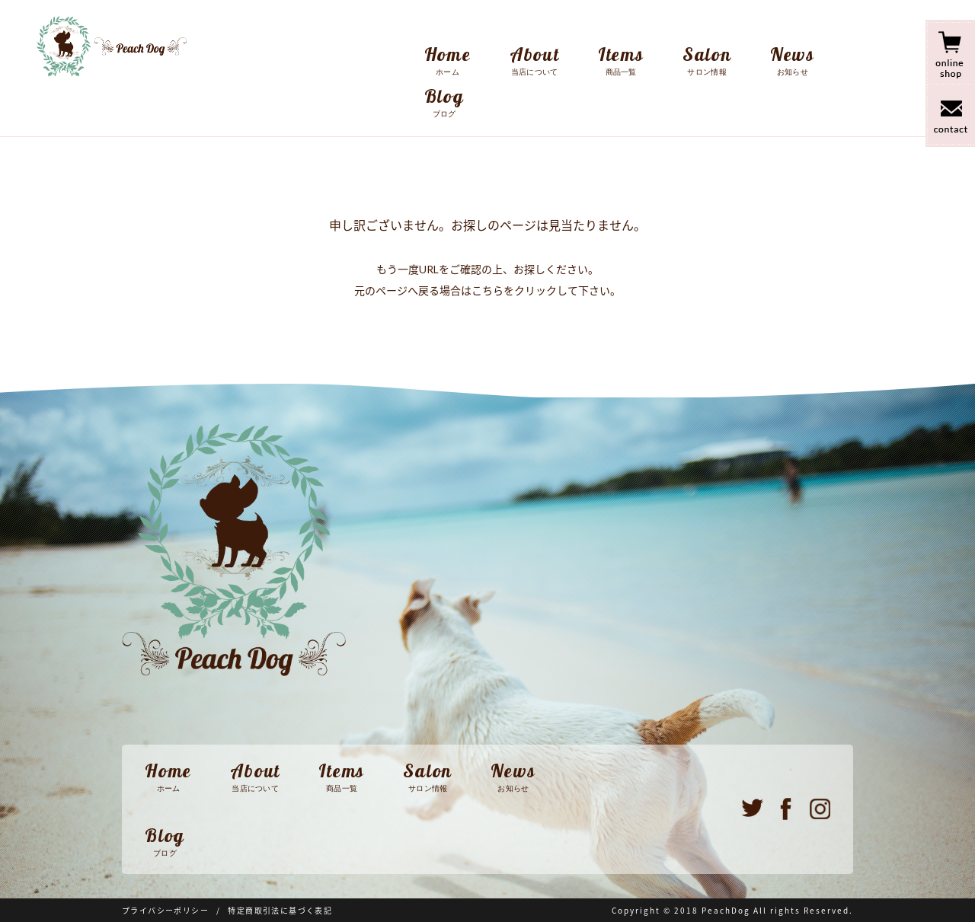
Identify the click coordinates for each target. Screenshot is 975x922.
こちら (487, 290)
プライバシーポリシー (165, 910)
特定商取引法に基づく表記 (280, 910)
